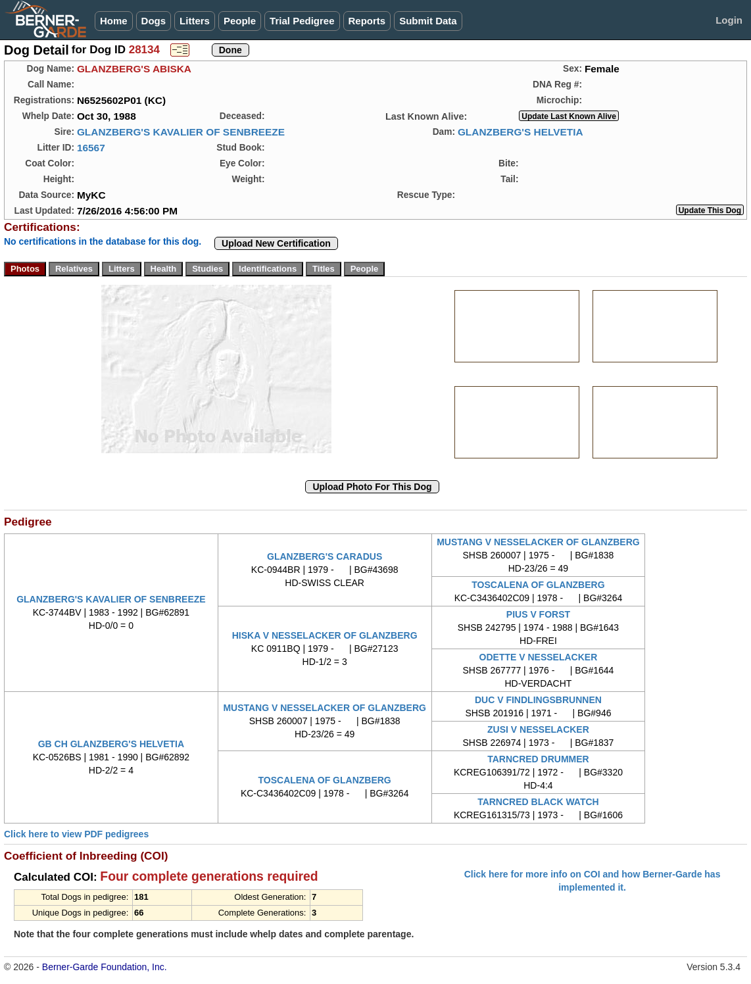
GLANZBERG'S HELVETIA (520, 131)
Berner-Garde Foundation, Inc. (104, 967)
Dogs (153, 20)
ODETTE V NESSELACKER (538, 657)
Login (728, 20)
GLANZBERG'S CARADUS (324, 556)
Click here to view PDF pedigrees (76, 834)
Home (114, 20)
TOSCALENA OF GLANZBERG (538, 584)
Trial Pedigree (302, 20)
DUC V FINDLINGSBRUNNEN (538, 700)
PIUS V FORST (538, 614)
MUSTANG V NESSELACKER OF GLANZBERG (538, 542)
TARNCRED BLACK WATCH (538, 802)
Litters (195, 20)
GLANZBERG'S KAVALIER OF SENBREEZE (181, 131)
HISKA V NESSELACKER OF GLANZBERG (325, 635)
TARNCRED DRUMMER (538, 759)
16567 (91, 147)
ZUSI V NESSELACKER (538, 729)
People (240, 20)
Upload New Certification (276, 243)
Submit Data (428, 20)
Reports (367, 20)
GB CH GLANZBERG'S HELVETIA (111, 744)
